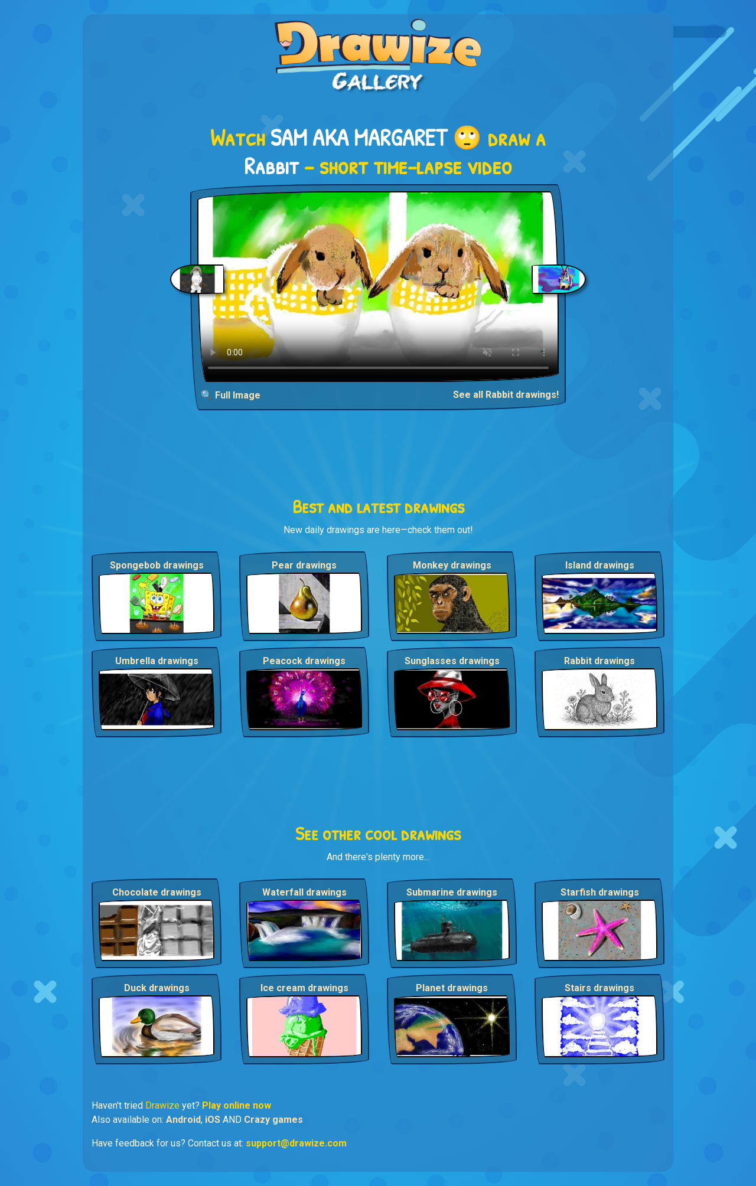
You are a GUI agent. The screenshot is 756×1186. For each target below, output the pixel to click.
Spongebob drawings (157, 565)
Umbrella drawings (156, 660)
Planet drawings (452, 988)
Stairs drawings (599, 988)
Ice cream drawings (304, 988)
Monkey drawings (452, 565)
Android (183, 1119)
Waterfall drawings (304, 892)
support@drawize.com (296, 1143)
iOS (212, 1119)
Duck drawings (157, 988)
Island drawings (599, 565)
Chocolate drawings (156, 892)
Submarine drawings (451, 892)
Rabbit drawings (599, 660)
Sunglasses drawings (452, 660)
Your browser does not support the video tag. (378, 286)
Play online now (236, 1105)
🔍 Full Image (230, 395)
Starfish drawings (600, 892)
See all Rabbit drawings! (506, 394)
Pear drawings (304, 565)
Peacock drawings (304, 660)
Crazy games (273, 1119)
